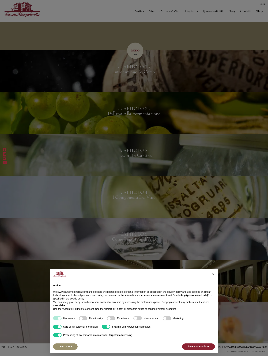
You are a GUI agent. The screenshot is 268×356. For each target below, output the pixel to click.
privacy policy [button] (174, 291)
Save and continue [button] (198, 346)
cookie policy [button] (77, 298)
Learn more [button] (65, 346)
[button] (213, 274)
